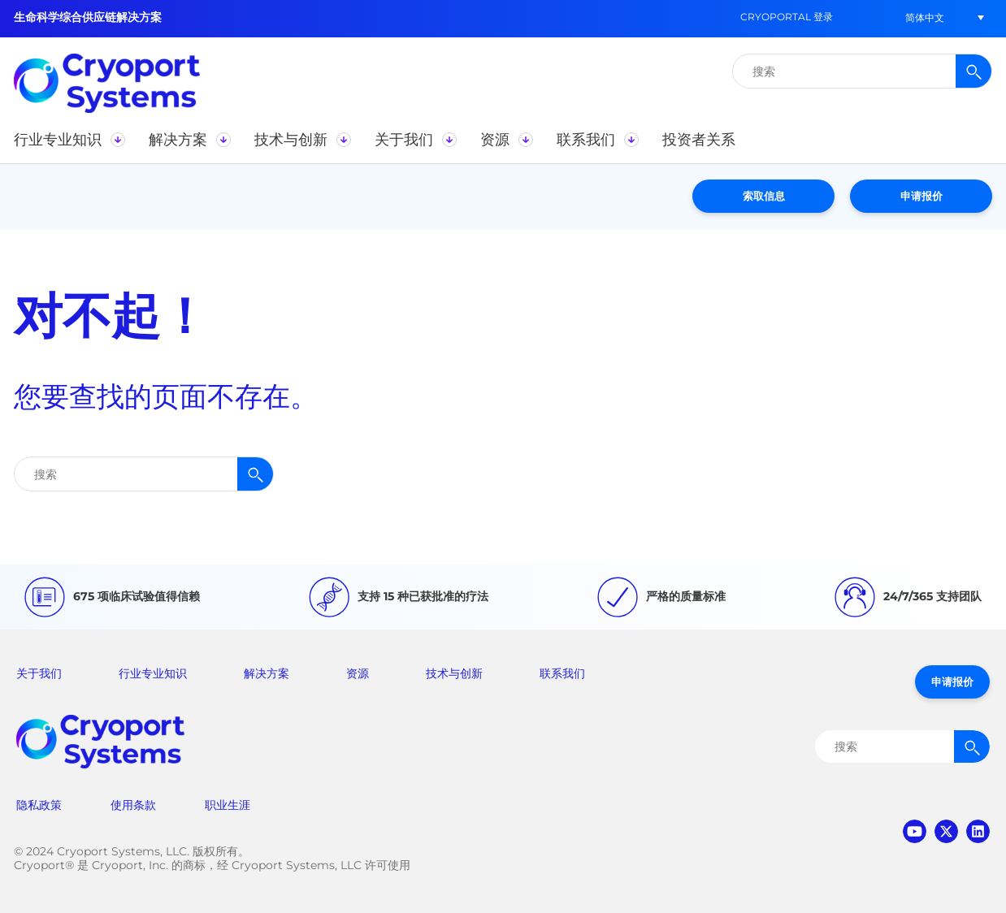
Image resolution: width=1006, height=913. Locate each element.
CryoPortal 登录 (786, 17)
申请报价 (921, 195)
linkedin (978, 831)
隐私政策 (39, 805)
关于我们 (39, 673)
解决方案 (266, 673)
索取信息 (764, 195)
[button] (924, 17)
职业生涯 (227, 805)
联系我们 (562, 673)
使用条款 (133, 805)
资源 (357, 673)
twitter (946, 831)
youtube (914, 831)
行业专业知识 (153, 673)
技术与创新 (454, 673)
